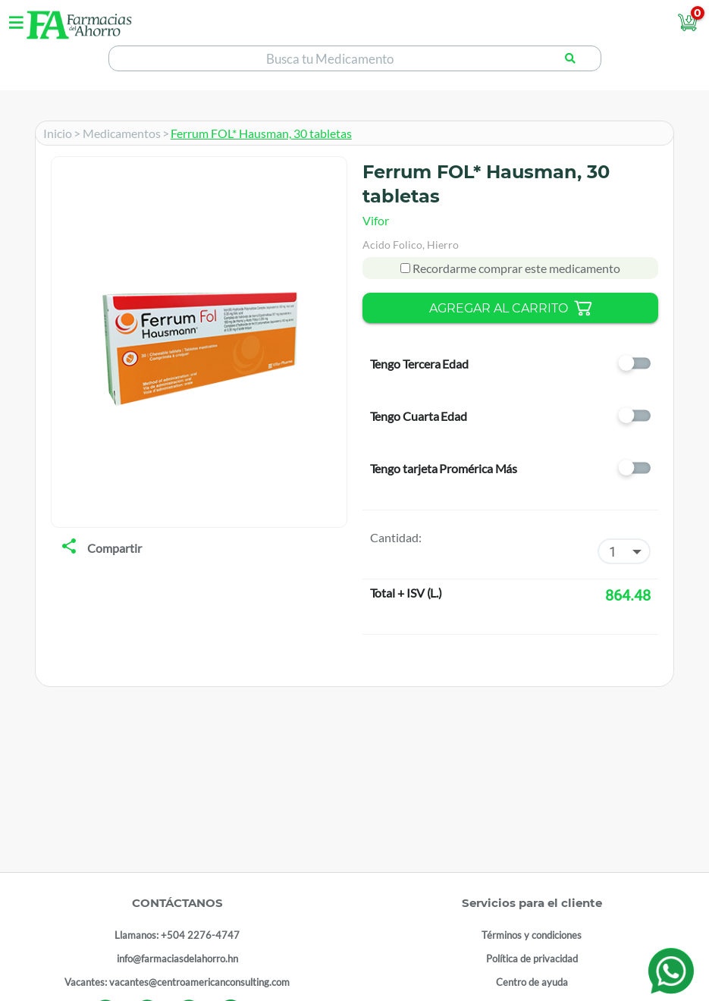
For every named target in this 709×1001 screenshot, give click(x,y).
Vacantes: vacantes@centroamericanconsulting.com (177, 982)
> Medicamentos (117, 133)
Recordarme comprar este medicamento (515, 268)
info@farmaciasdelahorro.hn (177, 958)
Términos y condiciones (532, 935)
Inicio (57, 133)
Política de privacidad (532, 958)
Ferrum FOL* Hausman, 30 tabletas (261, 133)
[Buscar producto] (570, 58)
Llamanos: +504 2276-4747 (177, 935)
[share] (69, 547)
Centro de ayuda (532, 982)
